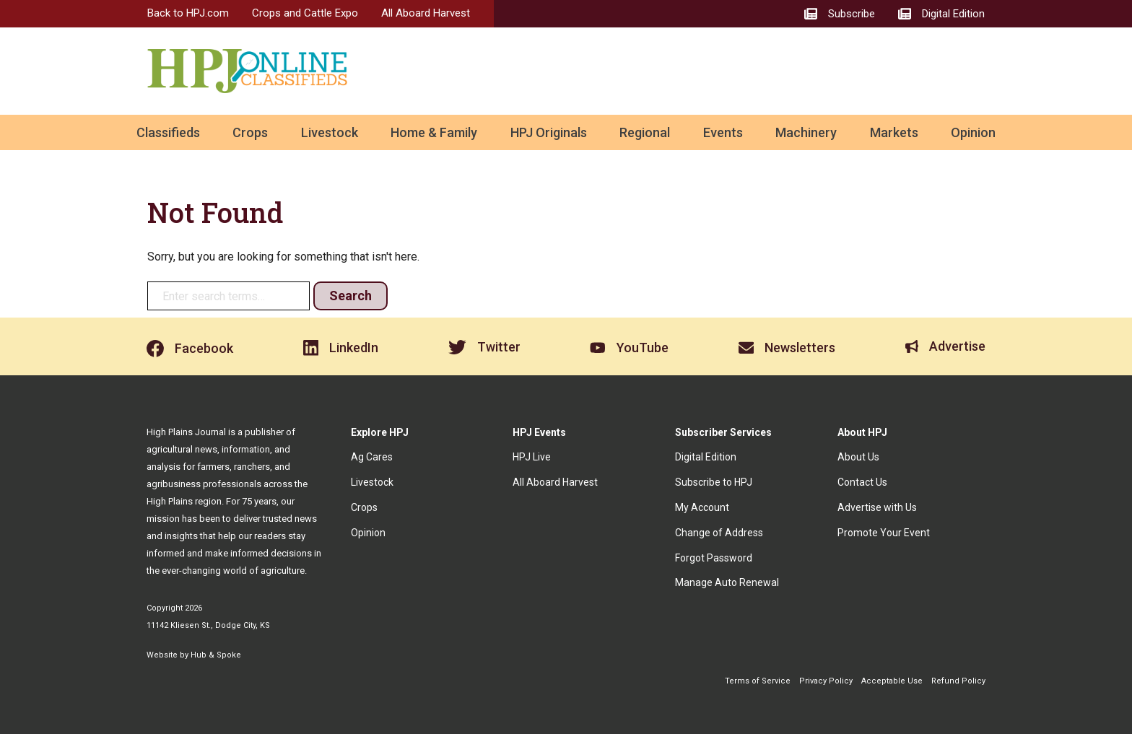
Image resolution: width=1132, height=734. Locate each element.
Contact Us (862, 482)
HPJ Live (532, 457)
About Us (858, 457)
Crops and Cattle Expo (305, 12)
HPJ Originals (548, 132)
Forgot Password (713, 558)
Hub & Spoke (216, 655)
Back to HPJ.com (188, 12)
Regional (644, 132)
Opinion (973, 132)
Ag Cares (372, 457)
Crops (250, 132)
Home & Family (434, 132)
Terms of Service (758, 681)
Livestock (329, 132)
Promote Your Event (883, 532)
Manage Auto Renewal (727, 582)
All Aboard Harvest (425, 12)
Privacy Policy (826, 681)
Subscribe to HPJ (713, 482)
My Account (702, 507)
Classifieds (168, 132)
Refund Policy (958, 681)
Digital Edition (705, 457)
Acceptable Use (892, 681)
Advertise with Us (877, 507)
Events (723, 132)
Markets (894, 132)
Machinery (806, 132)
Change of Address (719, 532)
